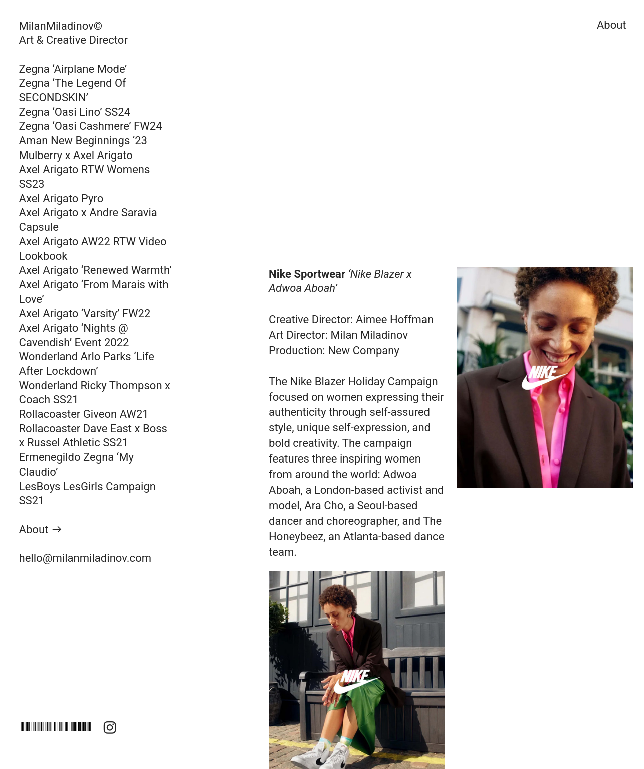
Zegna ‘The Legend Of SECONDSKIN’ (72, 90)
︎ (109, 728)
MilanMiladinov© (61, 26)
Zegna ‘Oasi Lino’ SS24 (76, 112)
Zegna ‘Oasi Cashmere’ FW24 (90, 126)
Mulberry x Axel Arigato (76, 155)
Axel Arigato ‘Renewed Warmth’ (95, 270)
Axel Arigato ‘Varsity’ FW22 (85, 313)
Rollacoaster (51, 428)
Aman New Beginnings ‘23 (84, 140)
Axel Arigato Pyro (61, 198)
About (608, 25)
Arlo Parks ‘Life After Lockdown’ (86, 363)
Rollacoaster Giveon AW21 (84, 414)
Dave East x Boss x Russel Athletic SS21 (93, 435)
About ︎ (41, 529)
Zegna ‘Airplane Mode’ (73, 69)
